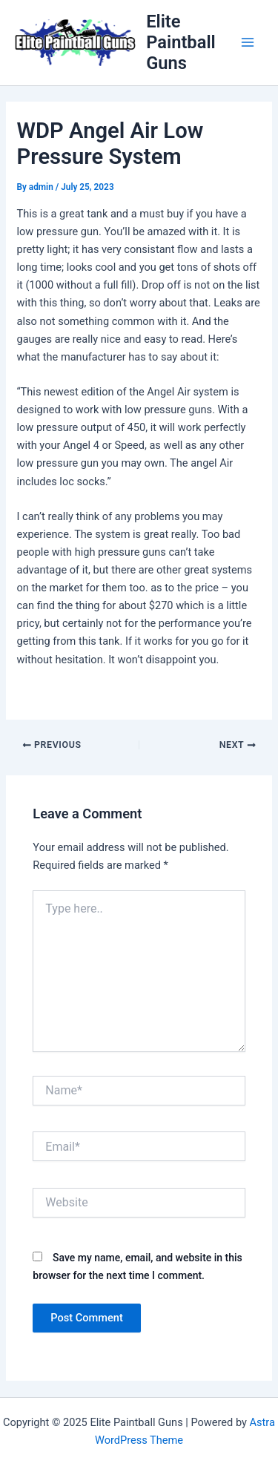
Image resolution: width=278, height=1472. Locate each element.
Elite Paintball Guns (181, 42)
